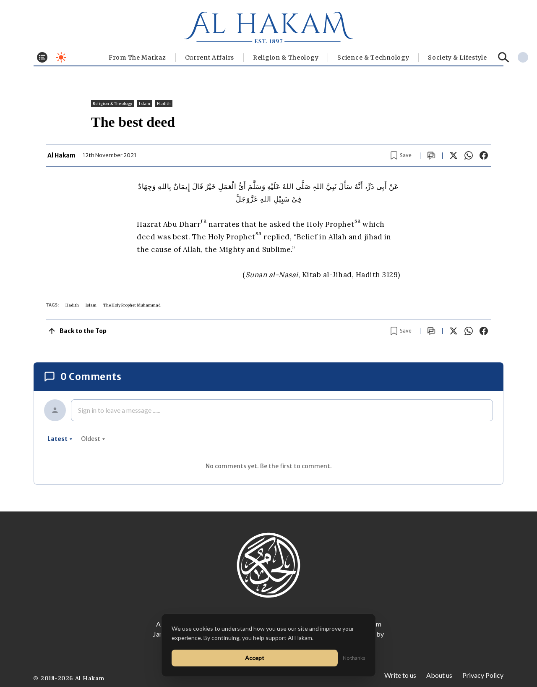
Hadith (164, 103)
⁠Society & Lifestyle (457, 57)
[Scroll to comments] (431, 155)
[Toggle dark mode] (61, 57)
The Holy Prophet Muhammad (132, 305)
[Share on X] (453, 155)
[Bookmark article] (401, 155)
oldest (93, 439)
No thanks (354, 658)
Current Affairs (210, 57)
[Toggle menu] (42, 57)
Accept (254, 657)
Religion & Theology (285, 57)
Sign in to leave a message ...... (119, 410)
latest (60, 439)
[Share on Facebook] (484, 155)
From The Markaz (137, 57)
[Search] (503, 57)
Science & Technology (373, 57)
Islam (144, 103)
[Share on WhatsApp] (468, 155)
